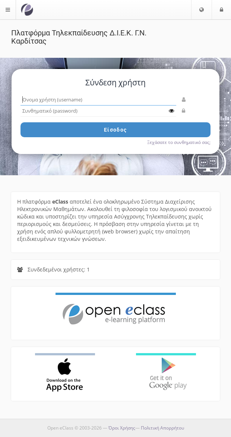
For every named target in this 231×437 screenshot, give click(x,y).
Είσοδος (115, 130)
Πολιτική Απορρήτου (162, 428)
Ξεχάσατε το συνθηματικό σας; (179, 142)
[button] (202, 9)
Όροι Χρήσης (121, 428)
